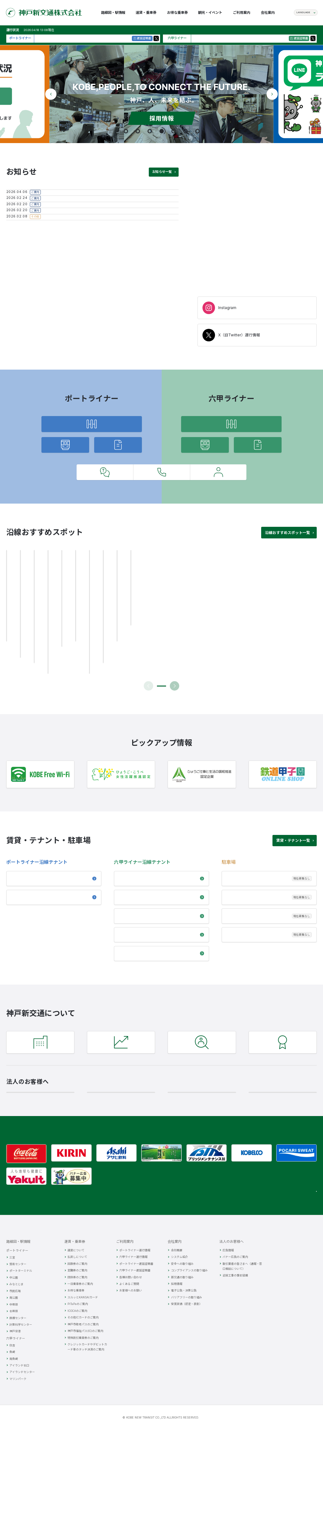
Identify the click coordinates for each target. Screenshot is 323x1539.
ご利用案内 (124, 1314)
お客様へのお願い (218, 509)
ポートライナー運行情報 (134, 1322)
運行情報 (65, 466)
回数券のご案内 (77, 1336)
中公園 (13, 1349)
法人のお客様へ (231, 1314)
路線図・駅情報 (91, 431)
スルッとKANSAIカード (82, 1369)
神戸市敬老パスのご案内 (83, 1396)
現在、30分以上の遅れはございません (64, 38)
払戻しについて (77, 1329)
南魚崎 (13, 1431)
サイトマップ (280, 1361)
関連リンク (279, 1331)
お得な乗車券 (75, 1363)
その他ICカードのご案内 (83, 1390)
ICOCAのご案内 (77, 1383)
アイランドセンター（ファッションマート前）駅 (141, 919)
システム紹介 (179, 1329)
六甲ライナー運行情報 (133, 1329)
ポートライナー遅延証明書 (136, 1336)
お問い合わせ (280, 1346)
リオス (124, 957)
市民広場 (15, 1363)
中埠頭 (13, 1376)
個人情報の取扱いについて (290, 1354)
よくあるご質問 (105, 509)
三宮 (12, 1329)
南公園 (13, 1370)
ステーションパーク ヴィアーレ (143, 938)
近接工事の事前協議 (235, 1347)
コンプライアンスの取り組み (189, 1342)
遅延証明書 (144, 38)
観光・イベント (283, 1322)
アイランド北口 (19, 1437)
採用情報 (176, 1356)
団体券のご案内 (77, 1349)
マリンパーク (17, 1451)
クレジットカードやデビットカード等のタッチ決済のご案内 (87, 1419)
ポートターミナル (20, 1343)
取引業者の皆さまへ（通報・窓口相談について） (242, 1338)
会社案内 (174, 1314)
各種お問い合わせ (162, 509)
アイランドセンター (22, 1444)
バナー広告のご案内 (235, 1329)
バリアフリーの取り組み (186, 1369)
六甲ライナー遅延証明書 (134, 1342)
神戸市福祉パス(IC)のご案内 (85, 1403)
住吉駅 (124, 901)
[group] (41, 646)
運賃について (75, 1322)
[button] (51, 94)
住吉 (12, 1417)
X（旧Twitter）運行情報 (239, 335)
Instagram (227, 307)
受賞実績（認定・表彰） (186, 1376)
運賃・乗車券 (74, 1314)
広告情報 (228, 1322)
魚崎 (12, 1424)
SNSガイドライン (283, 1338)
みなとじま (16, 1356)
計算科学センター (20, 1396)
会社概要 (176, 1322)
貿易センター (17, 1336)
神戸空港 (15, 1403)
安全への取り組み (182, 1336)
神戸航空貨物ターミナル (138, 976)
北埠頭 (13, 1383)
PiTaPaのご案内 (77, 1376)
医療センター (17, 1390)
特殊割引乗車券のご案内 (83, 1410)
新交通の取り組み (182, 1349)
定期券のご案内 (77, 1342)
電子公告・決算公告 (183, 1363)
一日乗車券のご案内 (80, 1356)
